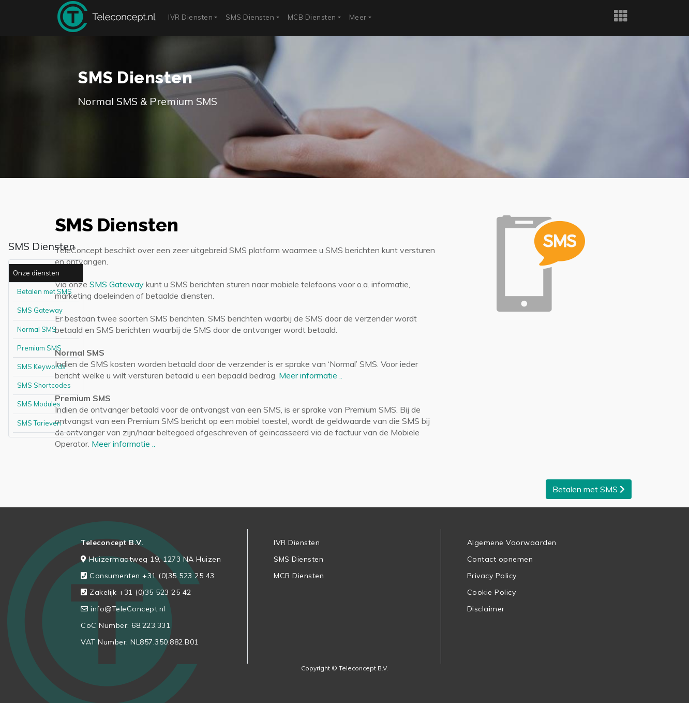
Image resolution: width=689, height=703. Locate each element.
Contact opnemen (500, 559)
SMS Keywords (41, 366)
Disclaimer (486, 608)
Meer (358, 17)
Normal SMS (36, 329)
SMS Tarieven (39, 423)
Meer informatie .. (310, 375)
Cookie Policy (491, 592)
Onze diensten (36, 273)
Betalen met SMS (44, 291)
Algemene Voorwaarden (512, 542)
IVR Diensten (190, 17)
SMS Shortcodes (44, 385)
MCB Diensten (312, 17)
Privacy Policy (492, 575)
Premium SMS (39, 348)
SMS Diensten (250, 17)
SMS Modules (39, 404)
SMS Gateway (40, 310)
